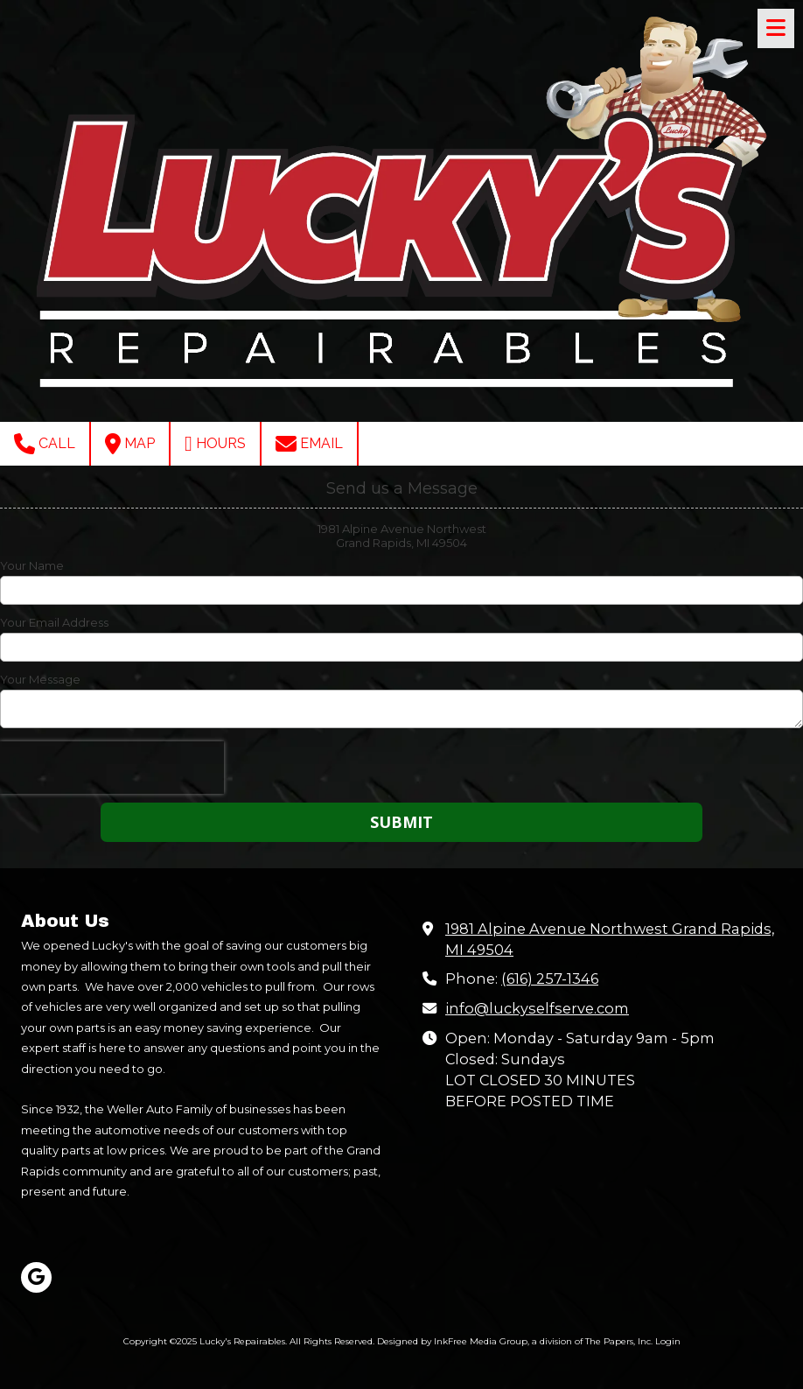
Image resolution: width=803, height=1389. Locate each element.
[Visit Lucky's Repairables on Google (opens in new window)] (36, 1277)
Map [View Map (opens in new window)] (130, 443)
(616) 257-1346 (549, 978)
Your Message (40, 679)
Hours (215, 443)
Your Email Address (54, 622)
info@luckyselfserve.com (537, 1008)
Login (668, 1341)
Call (44, 443)
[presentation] (112, 767)
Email (309, 443)
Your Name (32, 565)
